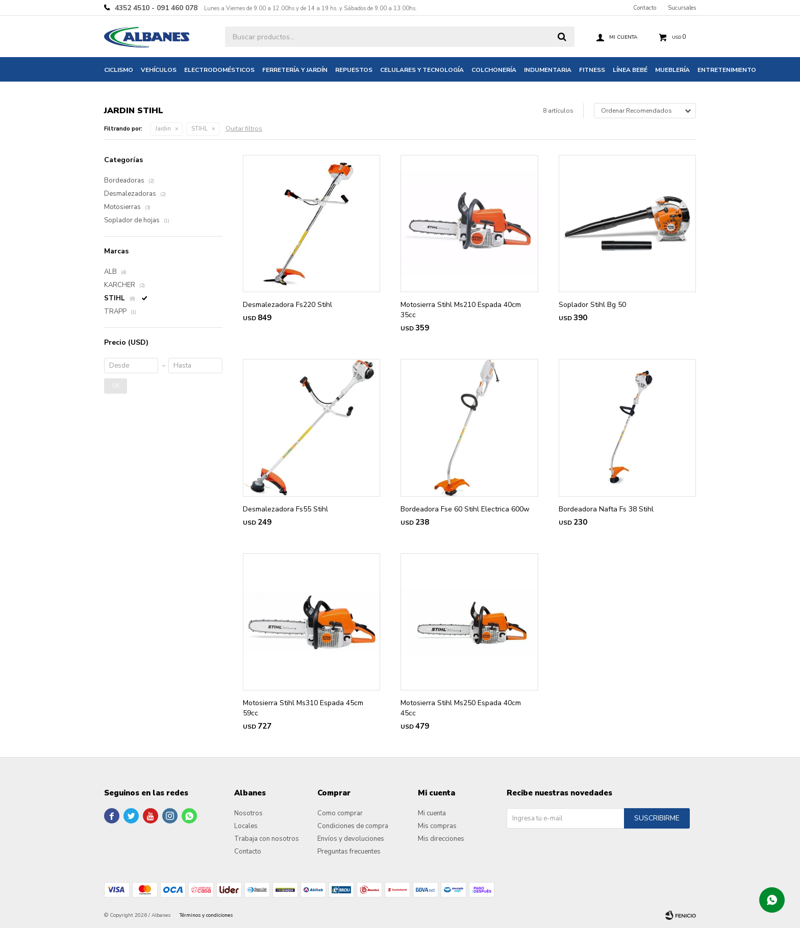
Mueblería (672, 70)
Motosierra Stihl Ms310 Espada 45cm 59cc (303, 708)
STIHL (199, 129)
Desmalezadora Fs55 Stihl (285, 509)
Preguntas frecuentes (349, 851)
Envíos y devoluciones (350, 838)
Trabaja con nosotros (266, 838)
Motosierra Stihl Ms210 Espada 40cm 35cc (461, 310)
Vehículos (159, 70)
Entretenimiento (726, 70)
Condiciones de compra (352, 826)
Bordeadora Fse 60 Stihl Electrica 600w (465, 509)
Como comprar (340, 813)
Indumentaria (547, 70)
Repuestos (353, 70)
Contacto (644, 8)
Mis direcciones (441, 838)
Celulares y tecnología (422, 70)
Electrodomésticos (219, 70)
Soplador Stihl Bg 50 (592, 305)
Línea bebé (630, 70)
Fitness (592, 70)
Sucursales (682, 8)
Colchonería (493, 70)
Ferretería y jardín (295, 70)
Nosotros (248, 813)
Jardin (163, 129)
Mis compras (437, 826)
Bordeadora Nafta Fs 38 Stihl (606, 509)
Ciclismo (118, 70)
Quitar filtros (244, 128)
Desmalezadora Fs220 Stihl (287, 305)
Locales (246, 826)
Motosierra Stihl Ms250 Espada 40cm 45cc (461, 708)
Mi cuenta (432, 813)
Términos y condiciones (206, 915)
